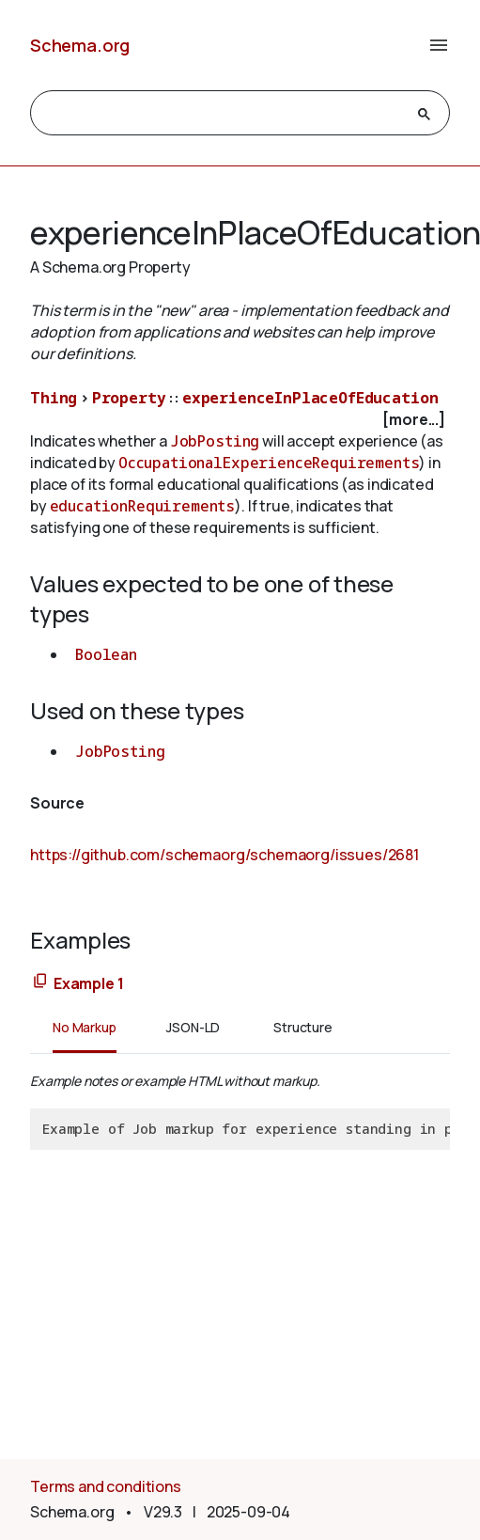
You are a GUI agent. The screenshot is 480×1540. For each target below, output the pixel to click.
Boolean (106, 654)
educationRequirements (143, 505)
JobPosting (214, 441)
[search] (223, 113)
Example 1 (89, 983)
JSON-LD (193, 1027)
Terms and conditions (105, 1486)
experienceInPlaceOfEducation (310, 397)
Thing (53, 397)
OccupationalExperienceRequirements (269, 462)
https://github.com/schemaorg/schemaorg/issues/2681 (224, 854)
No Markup (84, 1027)
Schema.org (80, 45)
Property (129, 397)
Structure (303, 1027)
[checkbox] (240, 420)
